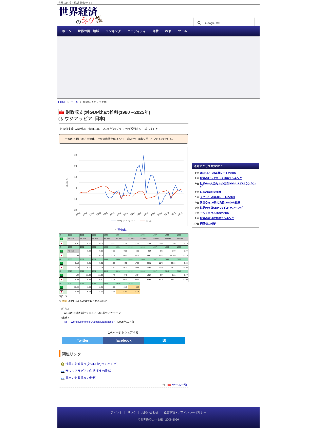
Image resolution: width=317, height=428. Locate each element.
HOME (62, 102)
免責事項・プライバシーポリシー (185, 412)
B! (164, 340)
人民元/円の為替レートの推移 (217, 197)
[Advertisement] (158, 67)
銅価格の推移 (208, 223)
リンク (132, 412)
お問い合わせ (149, 412)
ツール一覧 (179, 385)
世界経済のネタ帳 (151, 419)
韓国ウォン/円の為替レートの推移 (220, 202)
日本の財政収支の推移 (81, 377)
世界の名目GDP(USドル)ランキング (221, 207)
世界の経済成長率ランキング (217, 218)
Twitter (83, 340)
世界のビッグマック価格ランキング (221, 178)
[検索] (223, 23)
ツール (74, 102)
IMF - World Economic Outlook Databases (88, 321)
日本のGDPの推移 (210, 191)
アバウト (116, 412)
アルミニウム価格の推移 (214, 213)
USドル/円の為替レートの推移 (218, 172)
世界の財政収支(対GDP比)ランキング (91, 364)
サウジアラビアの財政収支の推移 (88, 370)
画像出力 (123, 229)
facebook (123, 340)
